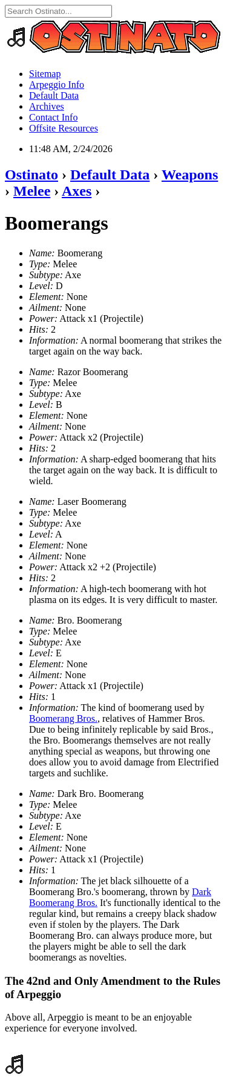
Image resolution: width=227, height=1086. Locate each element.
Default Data (54, 95)
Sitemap (45, 73)
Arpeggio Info (56, 84)
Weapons (190, 174)
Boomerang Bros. (63, 718)
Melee (31, 191)
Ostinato (31, 174)
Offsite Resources (63, 128)
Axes (76, 191)
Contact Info (53, 117)
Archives (46, 106)
